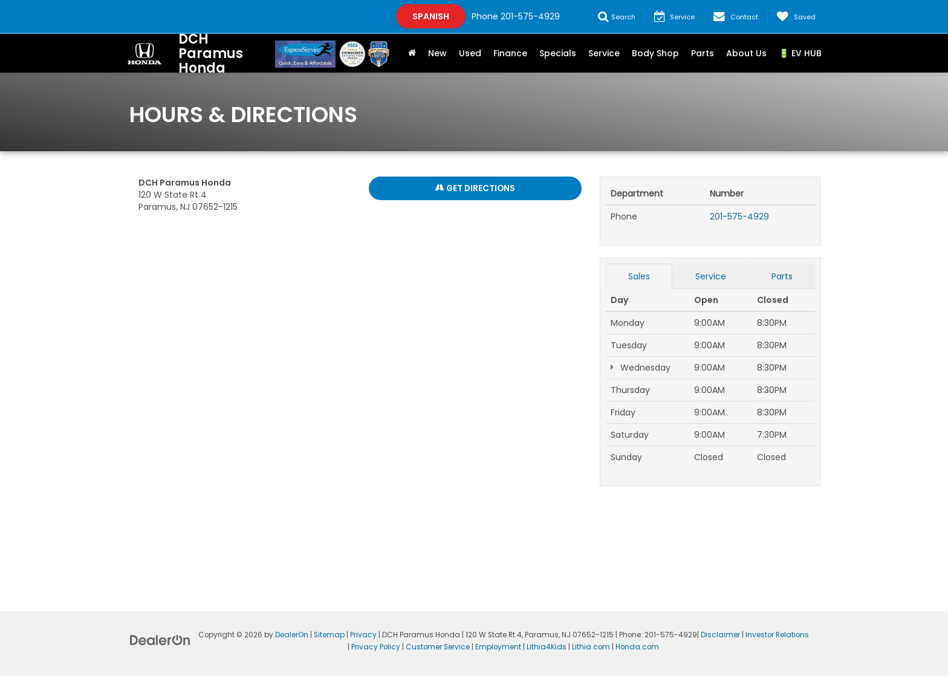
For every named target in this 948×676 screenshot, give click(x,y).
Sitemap (329, 635)
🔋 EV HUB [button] (800, 53)
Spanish (430, 16)
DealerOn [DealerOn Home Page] (291, 635)
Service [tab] (710, 276)
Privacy (363, 635)
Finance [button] (510, 53)
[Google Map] (360, 391)
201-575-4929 (739, 216)
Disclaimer (720, 635)
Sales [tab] (639, 276)
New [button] (437, 53)
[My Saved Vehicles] (796, 16)
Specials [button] (557, 53)
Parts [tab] (782, 276)
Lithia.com (591, 647)
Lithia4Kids (547, 647)
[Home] (412, 53)
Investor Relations (777, 635)
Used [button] (470, 53)
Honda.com (637, 647)
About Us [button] (746, 53)
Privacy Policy (375, 647)
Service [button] (604, 53)
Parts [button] (702, 53)
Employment (498, 647)
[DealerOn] (160, 640)
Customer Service (438, 647)
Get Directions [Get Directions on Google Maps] (475, 189)
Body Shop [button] (655, 53)
